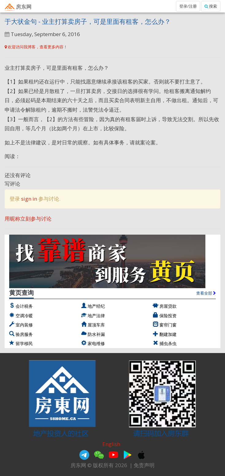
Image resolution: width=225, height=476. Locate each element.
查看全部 (206, 293)
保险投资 (168, 315)
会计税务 (24, 306)
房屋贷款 (168, 306)
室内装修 (24, 325)
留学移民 (24, 343)
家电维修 (96, 343)
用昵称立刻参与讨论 (28, 218)
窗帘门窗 (168, 325)
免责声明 (144, 465)
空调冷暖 (24, 315)
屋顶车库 (96, 325)
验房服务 (24, 334)
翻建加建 (168, 334)
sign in (29, 198)
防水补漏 (96, 334)
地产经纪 (96, 306)
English (111, 444)
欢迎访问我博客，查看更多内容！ (36, 47)
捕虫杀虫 (168, 343)
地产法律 (96, 315)
